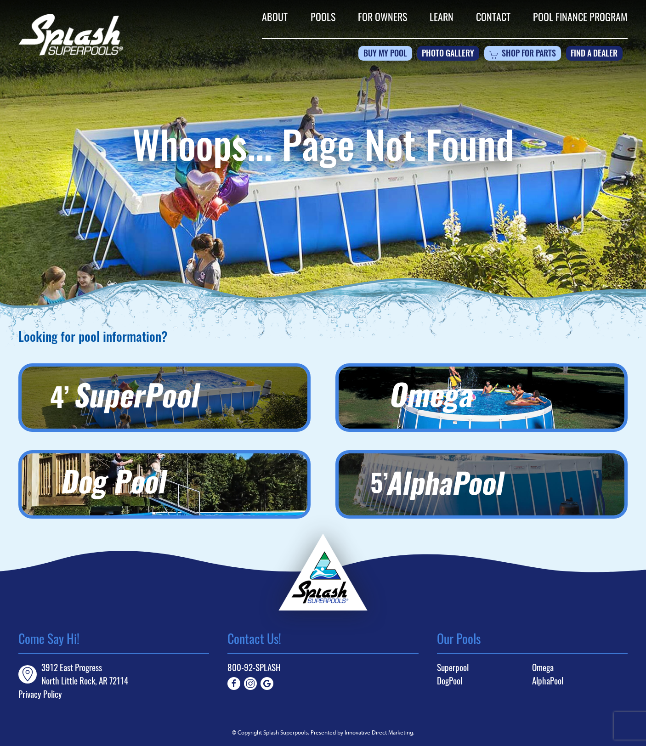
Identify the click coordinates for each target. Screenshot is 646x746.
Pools (323, 16)
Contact (493, 16)
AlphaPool (547, 680)
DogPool (449, 680)
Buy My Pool (385, 54)
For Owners (382, 16)
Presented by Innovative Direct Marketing (362, 732)
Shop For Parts (522, 54)
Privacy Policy (40, 694)
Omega (543, 667)
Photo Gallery (448, 54)
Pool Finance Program (580, 16)
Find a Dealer (594, 54)
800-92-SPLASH (254, 667)
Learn (441, 16)
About (275, 16)
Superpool (453, 667)
